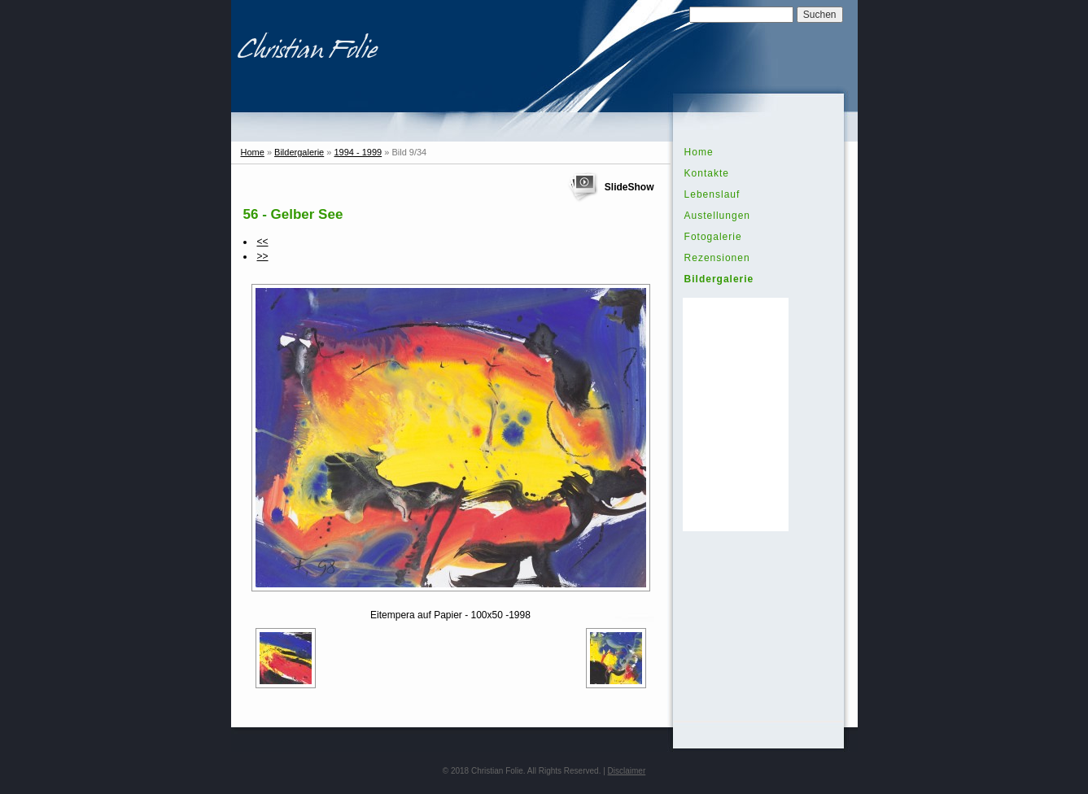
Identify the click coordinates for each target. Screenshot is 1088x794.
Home (252, 152)
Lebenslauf (712, 194)
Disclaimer (627, 770)
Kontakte (706, 173)
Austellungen (717, 215)
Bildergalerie (299, 152)
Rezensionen (717, 258)
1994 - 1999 (358, 152)
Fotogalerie (713, 236)
